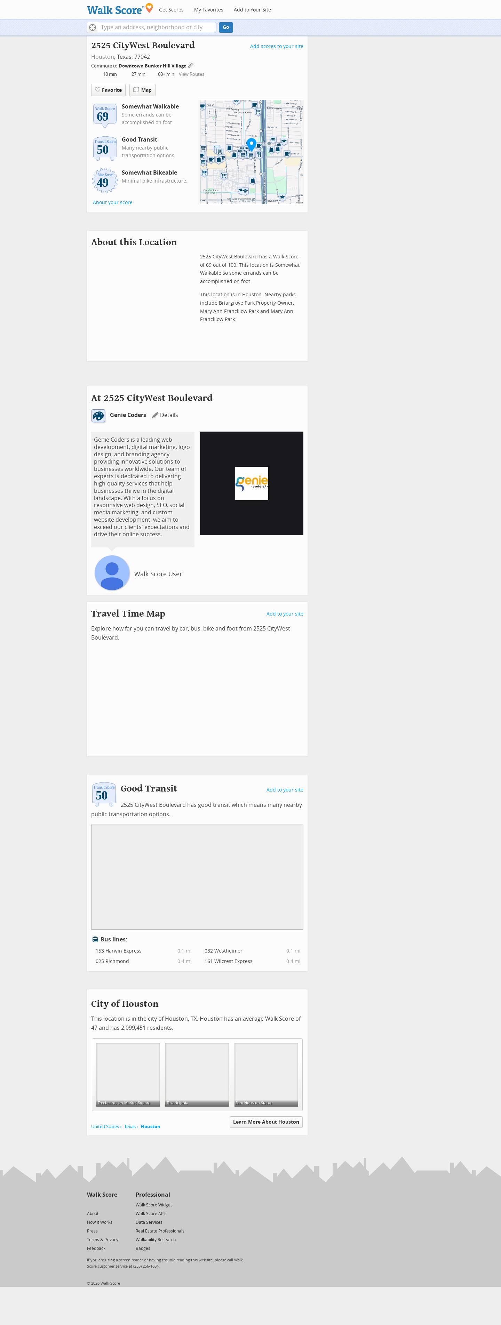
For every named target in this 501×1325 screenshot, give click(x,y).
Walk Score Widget (154, 1205)
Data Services (149, 1222)
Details (165, 415)
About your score (113, 203)
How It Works (99, 1222)
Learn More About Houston (266, 1122)
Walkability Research (156, 1239)
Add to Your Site (252, 10)
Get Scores (171, 10)
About (92, 1213)
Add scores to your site (276, 46)
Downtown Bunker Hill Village (153, 66)
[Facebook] (102, 1204)
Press (92, 1231)
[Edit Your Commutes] (191, 65)
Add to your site (285, 614)
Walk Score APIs (151, 1213)
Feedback (96, 1248)
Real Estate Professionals (160, 1231)
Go (226, 27)
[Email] (113, 1204)
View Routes (191, 74)
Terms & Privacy (102, 1239)
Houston (102, 57)
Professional (153, 1194)
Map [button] (142, 90)
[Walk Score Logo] (120, 8)
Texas (130, 1126)
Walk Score (102, 1194)
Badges (143, 1248)
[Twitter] (91, 1204)
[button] (92, 27)
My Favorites (208, 10)
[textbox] (157, 27)
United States (105, 1126)
